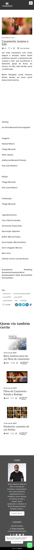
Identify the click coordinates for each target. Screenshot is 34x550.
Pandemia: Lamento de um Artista (16, 428)
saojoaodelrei (7, 300)
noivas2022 (7, 297)
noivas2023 (18, 297)
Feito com (17, 548)
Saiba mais (17, 513)
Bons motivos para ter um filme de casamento (16, 357)
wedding (23, 300)
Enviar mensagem (18, 528)
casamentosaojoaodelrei (21, 294)
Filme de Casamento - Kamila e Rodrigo (16, 393)
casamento (6, 294)
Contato (17, 541)
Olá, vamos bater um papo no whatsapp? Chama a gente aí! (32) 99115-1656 (17, 538)
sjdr (16, 300)
